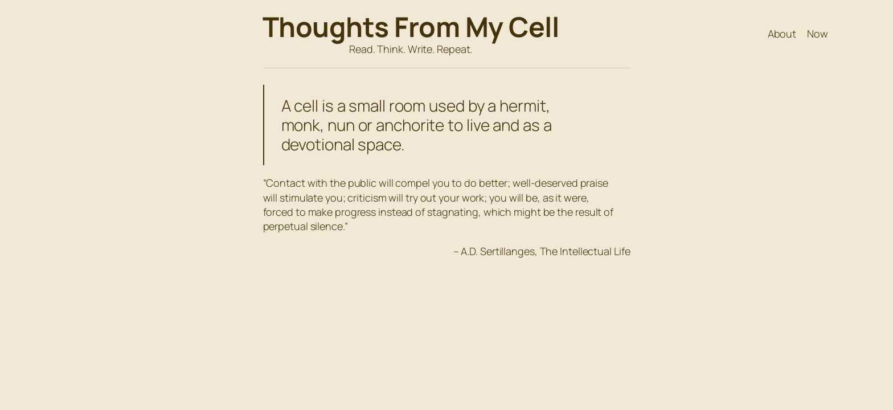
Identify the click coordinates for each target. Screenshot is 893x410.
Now (817, 33)
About (782, 33)
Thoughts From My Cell (411, 26)
